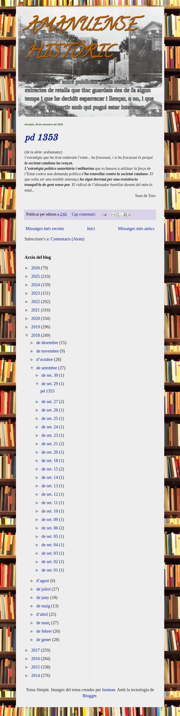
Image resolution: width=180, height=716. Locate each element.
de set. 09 (50, 519)
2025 (36, 276)
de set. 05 (50, 536)
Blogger (89, 695)
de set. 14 (50, 477)
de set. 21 (50, 443)
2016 (36, 658)
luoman (108, 689)
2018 (36, 335)
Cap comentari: (84, 214)
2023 (36, 293)
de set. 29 (50, 383)
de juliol (44, 589)
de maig (43, 605)
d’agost (43, 580)
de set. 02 (50, 561)
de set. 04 (50, 544)
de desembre (47, 342)
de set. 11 (50, 502)
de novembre (48, 351)
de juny (43, 597)
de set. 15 (50, 469)
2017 (36, 650)
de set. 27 (50, 401)
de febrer (44, 631)
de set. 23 (50, 435)
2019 (36, 326)
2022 (36, 301)
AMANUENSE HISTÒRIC (80, 40)
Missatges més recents (45, 228)
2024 (36, 284)
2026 (36, 267)
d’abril (42, 614)
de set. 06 (50, 527)
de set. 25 (50, 418)
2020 (36, 318)
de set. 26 (50, 410)
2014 (36, 675)
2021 (36, 310)
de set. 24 (50, 426)
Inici (91, 228)
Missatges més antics (136, 228)
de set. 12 (50, 494)
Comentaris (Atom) (67, 239)
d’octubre (45, 359)
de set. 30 (50, 375)
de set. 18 (50, 460)
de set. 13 (50, 485)
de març (43, 622)
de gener (44, 639)
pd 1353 (41, 138)
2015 (36, 667)
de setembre (47, 367)
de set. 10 (50, 511)
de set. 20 (50, 452)
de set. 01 (50, 570)
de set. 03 (50, 553)
